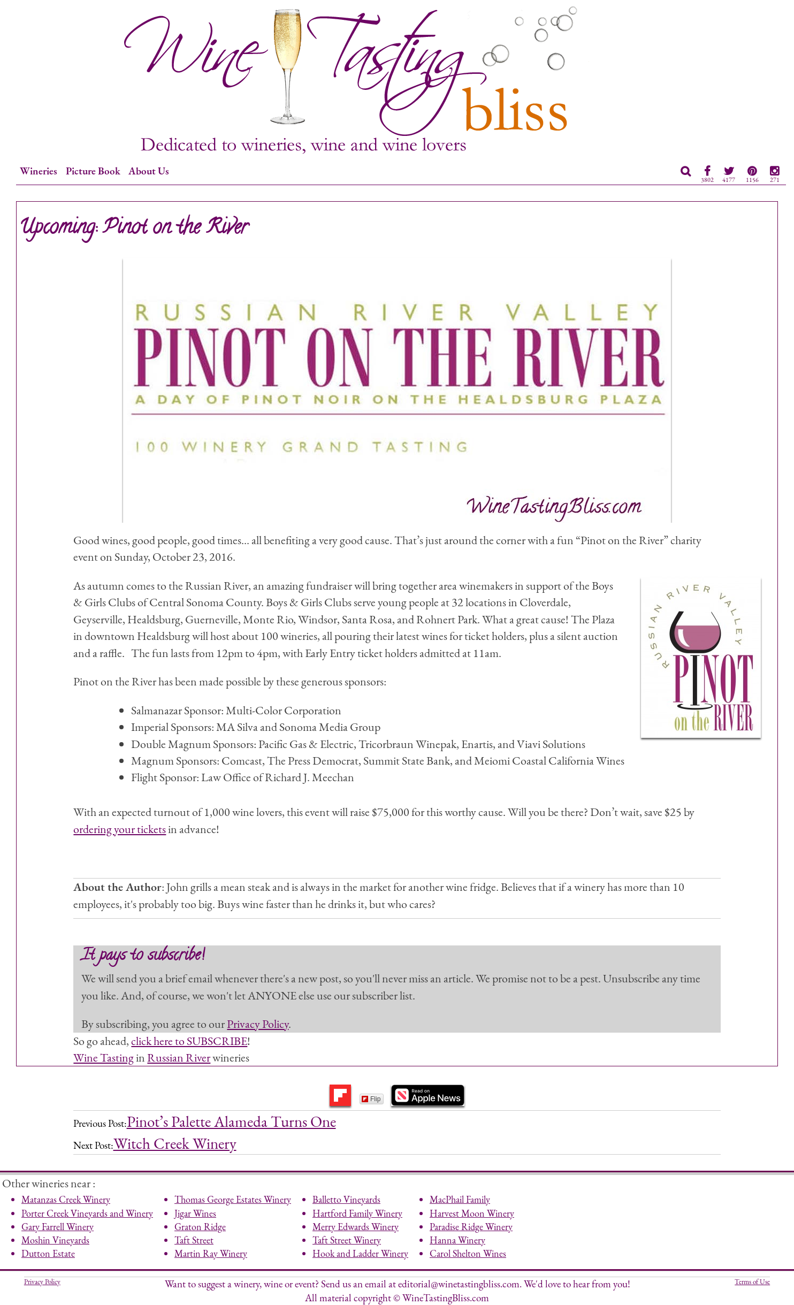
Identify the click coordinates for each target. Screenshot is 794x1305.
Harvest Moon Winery (472, 1213)
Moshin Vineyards (55, 1240)
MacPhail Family (460, 1199)
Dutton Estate (48, 1253)
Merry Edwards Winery (355, 1226)
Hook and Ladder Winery (360, 1253)
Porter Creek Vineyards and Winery (87, 1213)
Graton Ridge (200, 1226)
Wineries (38, 171)
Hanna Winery (457, 1240)
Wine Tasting (103, 1057)
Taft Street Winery (346, 1240)
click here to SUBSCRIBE (189, 1041)
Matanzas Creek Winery (65, 1199)
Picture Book (93, 171)
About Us (148, 171)
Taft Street (193, 1240)
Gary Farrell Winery (57, 1226)
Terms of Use (752, 1281)
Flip (371, 1099)
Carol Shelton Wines (468, 1253)
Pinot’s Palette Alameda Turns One (231, 1121)
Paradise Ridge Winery (471, 1226)
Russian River (178, 1057)
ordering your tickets (119, 829)
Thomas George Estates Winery (232, 1199)
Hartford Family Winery (357, 1213)
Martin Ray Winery (210, 1253)
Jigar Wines (195, 1213)
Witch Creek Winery (174, 1143)
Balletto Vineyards (346, 1199)
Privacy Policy (257, 1024)
